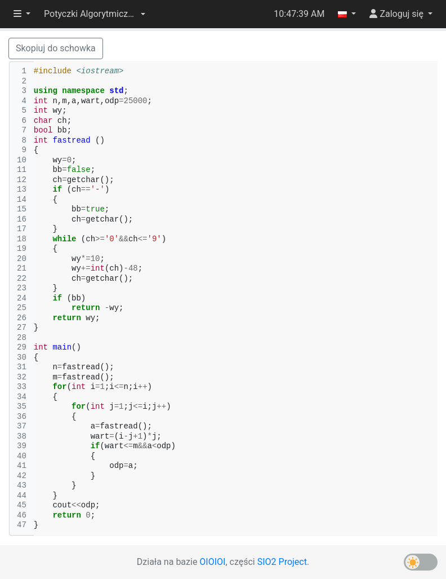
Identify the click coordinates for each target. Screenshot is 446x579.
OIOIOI (212, 561)
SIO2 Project (282, 561)
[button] (94, 14)
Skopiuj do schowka (56, 48)
